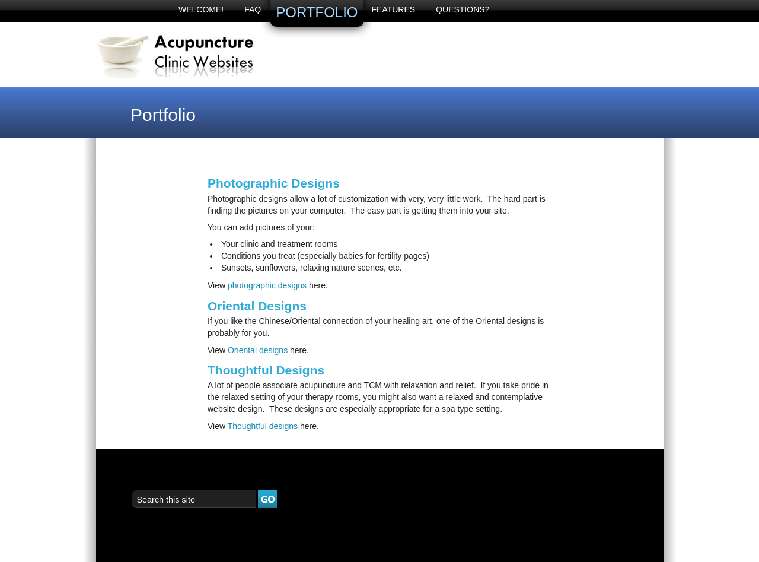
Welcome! (201, 9)
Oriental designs (258, 350)
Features (394, 9)
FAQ (252, 9)
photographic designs (267, 285)
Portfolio (317, 12)
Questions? (462, 9)
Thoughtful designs (263, 426)
